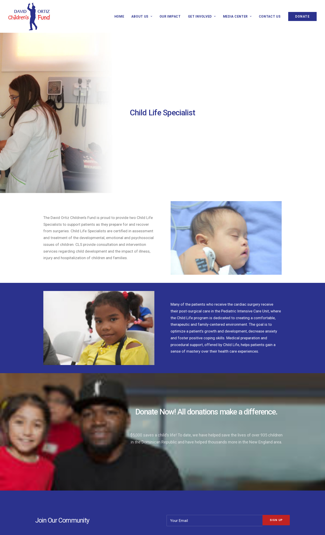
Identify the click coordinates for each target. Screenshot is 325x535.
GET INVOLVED (202, 16)
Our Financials (184, 463)
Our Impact (170, 16)
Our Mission (51, 463)
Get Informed (118, 469)
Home (119, 16)
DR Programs (52, 469)
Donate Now (117, 463)
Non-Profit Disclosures (191, 469)
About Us (141, 16)
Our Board (181, 476)
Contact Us (270, 16)
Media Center (237, 16)
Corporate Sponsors (124, 476)
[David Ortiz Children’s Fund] (29, 16)
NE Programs (52, 476)
